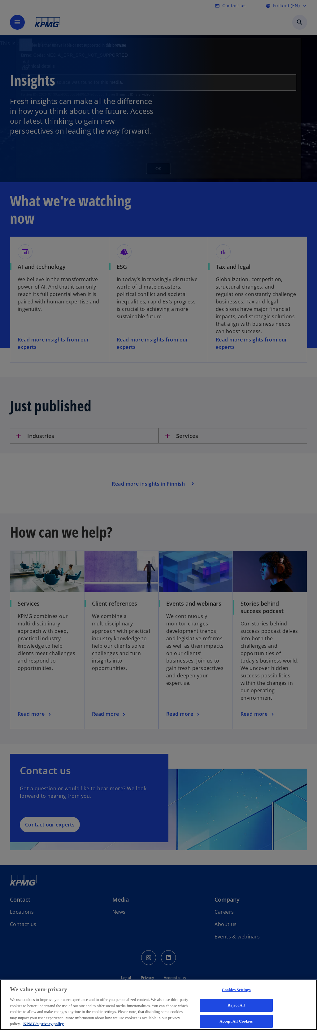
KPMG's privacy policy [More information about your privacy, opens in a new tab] (43, 1023)
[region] (158, 1005)
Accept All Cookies (236, 1021)
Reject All (236, 1005)
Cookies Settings (236, 989)
